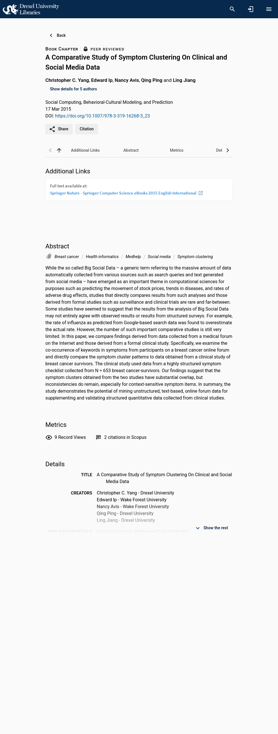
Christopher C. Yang (67, 80)
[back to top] (59, 150)
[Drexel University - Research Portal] (30, 9)
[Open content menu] (269, 9)
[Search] (232, 9)
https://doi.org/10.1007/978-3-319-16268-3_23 (102, 116)
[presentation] (139, 199)
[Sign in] (250, 9)
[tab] (85, 150)
